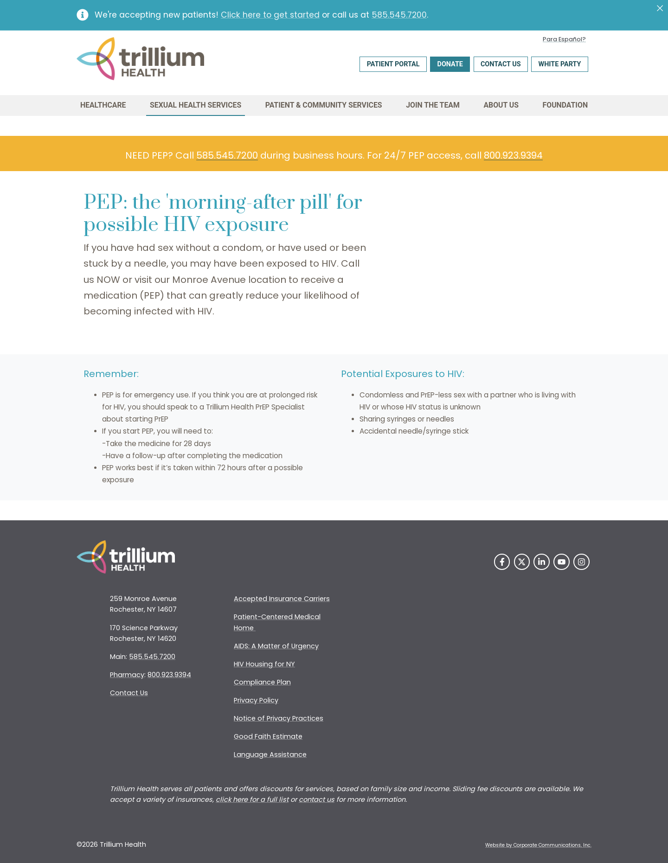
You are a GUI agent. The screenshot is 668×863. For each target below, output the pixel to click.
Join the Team (433, 105)
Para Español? (564, 39)
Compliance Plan (262, 682)
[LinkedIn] (541, 562)
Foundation (565, 105)
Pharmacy (127, 674)
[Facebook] (502, 562)
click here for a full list (252, 799)
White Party (560, 64)
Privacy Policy (256, 700)
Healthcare (103, 105)
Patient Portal (393, 64)
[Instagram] (581, 562)
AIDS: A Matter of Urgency (276, 646)
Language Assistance (270, 754)
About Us (501, 105)
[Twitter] (522, 562)
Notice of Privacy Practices (278, 718)
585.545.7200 (399, 14)
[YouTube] (561, 562)
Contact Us (501, 64)
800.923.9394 (513, 155)
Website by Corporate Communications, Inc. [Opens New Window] (538, 845)
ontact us (318, 799)
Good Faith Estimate (268, 736)
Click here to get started (270, 14)
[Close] (660, 8)
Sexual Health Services (195, 105)
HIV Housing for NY (264, 664)
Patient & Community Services (323, 105)
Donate (450, 64)
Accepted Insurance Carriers (282, 598)
